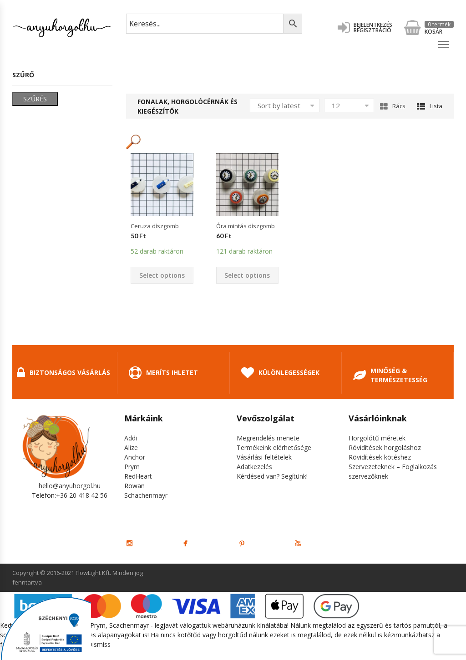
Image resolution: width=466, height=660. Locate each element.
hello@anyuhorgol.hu (70, 485)
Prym (132, 466)
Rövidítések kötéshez (380, 457)
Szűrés (35, 99)
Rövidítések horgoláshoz (385, 447)
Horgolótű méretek (377, 438)
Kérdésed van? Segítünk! (272, 476)
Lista (429, 106)
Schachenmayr (145, 495)
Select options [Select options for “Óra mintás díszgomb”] (247, 275)
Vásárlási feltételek (264, 457)
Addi (130, 438)
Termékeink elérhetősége (274, 447)
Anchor (134, 457)
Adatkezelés (254, 466)
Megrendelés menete (268, 438)
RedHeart (138, 476)
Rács (392, 106)
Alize (131, 447)
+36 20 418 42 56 (81, 495)
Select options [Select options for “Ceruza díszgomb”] (162, 275)
